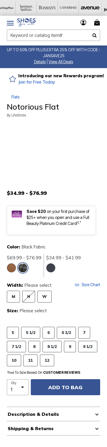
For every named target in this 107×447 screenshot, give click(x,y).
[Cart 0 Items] (98, 22)
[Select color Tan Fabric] (11, 267)
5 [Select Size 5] (13, 332)
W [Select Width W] (44, 296)
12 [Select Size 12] (47, 360)
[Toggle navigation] (10, 22)
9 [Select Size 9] (70, 346)
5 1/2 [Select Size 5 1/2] (30, 332)
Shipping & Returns (31, 428)
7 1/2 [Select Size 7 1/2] (16, 346)
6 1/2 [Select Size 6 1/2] (66, 332)
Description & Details (33, 414)
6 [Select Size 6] (48, 332)
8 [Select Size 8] (34, 346)
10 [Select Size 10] (14, 360)
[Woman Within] (31, 7)
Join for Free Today (36, 82)
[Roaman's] (52, 7)
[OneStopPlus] (10, 7)
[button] (40, 61)
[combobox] (53, 35)
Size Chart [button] (87, 284)
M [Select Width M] (13, 296)
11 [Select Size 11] (30, 360)
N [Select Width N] (28, 296)
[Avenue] (95, 7)
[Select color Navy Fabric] (50, 267)
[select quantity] (18, 387)
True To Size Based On (43, 373)
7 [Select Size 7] (84, 332)
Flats (15, 96)
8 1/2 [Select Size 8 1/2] (52, 346)
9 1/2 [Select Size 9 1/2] (87, 346)
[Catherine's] (73, 7)
